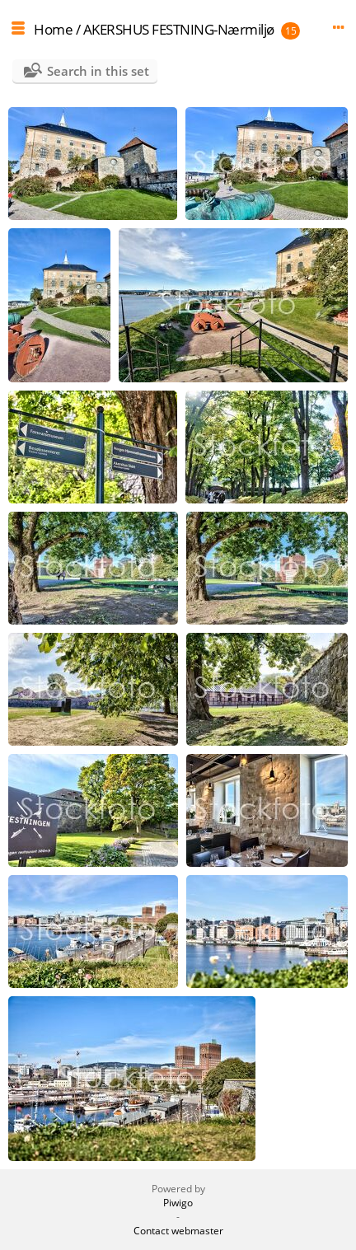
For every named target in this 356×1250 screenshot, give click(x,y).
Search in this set (98, 71)
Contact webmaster (178, 1231)
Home (53, 29)
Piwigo (178, 1203)
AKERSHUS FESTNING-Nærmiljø (178, 29)
